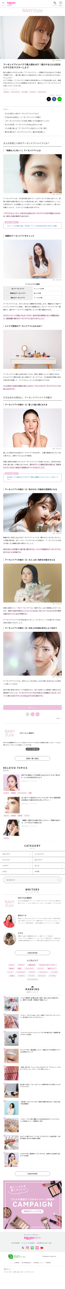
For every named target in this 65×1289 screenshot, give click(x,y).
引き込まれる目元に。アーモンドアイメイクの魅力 (23, 117)
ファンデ (31, 976)
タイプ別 (24, 92)
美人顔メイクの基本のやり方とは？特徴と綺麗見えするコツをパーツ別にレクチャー (32, 478)
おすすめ (21, 965)
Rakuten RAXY (11, 4)
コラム (4, 871)
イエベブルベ (43, 972)
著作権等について (38, 1262)
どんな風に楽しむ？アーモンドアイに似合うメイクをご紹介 (26, 128)
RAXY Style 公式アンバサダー (48, 965)
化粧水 (12, 976)
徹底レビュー (51, 968)
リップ (10, 972)
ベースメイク (39, 854)
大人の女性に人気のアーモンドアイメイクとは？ (22, 113)
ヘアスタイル (20, 972)
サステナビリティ (30, 1272)
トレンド (40, 968)
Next (59, 718)
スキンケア (6, 854)
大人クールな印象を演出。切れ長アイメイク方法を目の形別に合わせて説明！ (32, 226)
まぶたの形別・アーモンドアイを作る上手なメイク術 (23, 124)
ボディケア (38, 860)
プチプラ (31, 972)
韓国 (19, 968)
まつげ (27, 815)
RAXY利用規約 (16, 1243)
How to (6, 92)
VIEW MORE (32, 952)
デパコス (21, 976)
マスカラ (32, 92)
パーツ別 (54, 972)
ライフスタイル (32, 979)
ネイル (37, 865)
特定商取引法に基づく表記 (44, 1243)
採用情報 (48, 1262)
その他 (37, 871)
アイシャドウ (15, 92)
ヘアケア (5, 865)
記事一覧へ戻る (32, 758)
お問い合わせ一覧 (18, 1272)
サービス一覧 (7, 1272)
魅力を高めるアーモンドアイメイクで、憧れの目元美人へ (25, 132)
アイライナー (42, 92)
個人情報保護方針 (26, 1262)
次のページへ (32, 707)
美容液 (20, 815)
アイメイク (14, 89)
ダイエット (42, 976)
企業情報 (16, 1262)
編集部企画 (32, 965)
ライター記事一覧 (32, 749)
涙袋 (30, 793)
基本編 (13, 793)
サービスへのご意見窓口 (28, 1243)
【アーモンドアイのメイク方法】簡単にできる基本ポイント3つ (27, 121)
